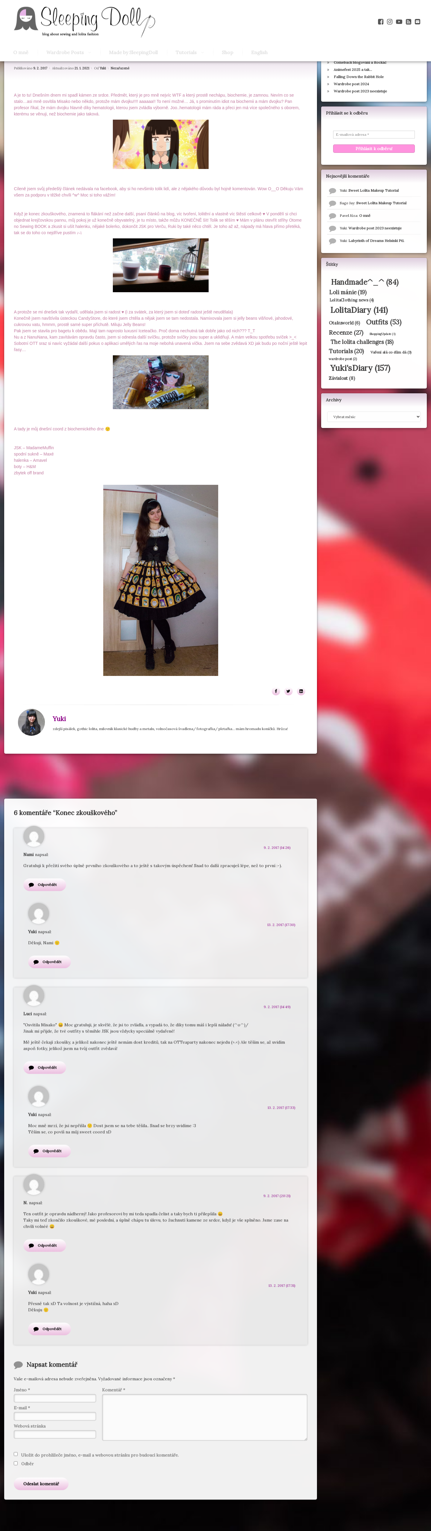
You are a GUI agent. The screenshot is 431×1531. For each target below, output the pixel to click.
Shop (227, 52)
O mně (20, 52)
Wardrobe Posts (65, 52)
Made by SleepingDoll (133, 52)
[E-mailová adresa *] (374, 161)
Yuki (103, 93)
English (259, 52)
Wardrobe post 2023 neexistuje (360, 118)
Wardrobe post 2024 (351, 111)
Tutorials (186, 52)
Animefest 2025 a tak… (352, 96)
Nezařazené (120, 93)
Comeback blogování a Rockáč (359, 89)
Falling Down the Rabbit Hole (358, 103)
